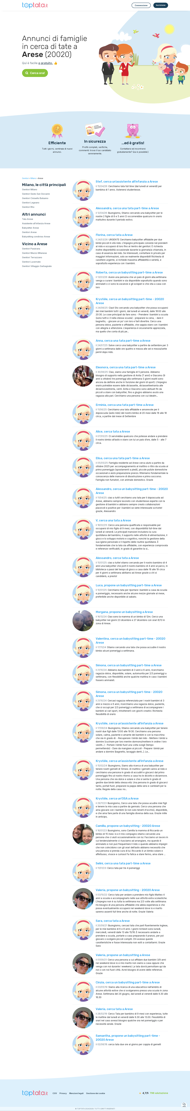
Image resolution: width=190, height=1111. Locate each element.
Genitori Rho (28, 207)
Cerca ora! (35, 73)
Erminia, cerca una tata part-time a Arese (125, 405)
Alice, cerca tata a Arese (113, 431)
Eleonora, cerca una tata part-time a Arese (126, 367)
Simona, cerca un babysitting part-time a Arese (129, 665)
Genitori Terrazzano (32, 257)
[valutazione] (153, 1093)
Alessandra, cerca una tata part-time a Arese (127, 208)
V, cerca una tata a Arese (113, 520)
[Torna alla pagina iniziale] (35, 5)
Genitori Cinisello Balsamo (35, 198)
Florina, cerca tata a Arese (114, 235)
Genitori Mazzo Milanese (34, 253)
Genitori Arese (29, 232)
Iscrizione (160, 5)
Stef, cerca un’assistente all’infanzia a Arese (127, 181)
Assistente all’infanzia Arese (36, 223)
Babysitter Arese (30, 227)
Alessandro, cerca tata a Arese (117, 558)
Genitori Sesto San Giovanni (36, 194)
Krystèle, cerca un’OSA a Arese (117, 798)
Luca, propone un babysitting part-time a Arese (129, 585)
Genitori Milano (29, 189)
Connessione (141, 5)
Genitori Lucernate (31, 261)
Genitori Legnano (30, 202)
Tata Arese (27, 219)
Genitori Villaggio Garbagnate (37, 266)
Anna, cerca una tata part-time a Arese (123, 340)
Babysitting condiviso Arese (36, 236)
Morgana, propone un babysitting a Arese (124, 612)
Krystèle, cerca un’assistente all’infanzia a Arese (129, 723)
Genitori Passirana (31, 248)
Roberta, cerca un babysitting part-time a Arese (129, 272)
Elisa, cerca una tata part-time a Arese (123, 458)
